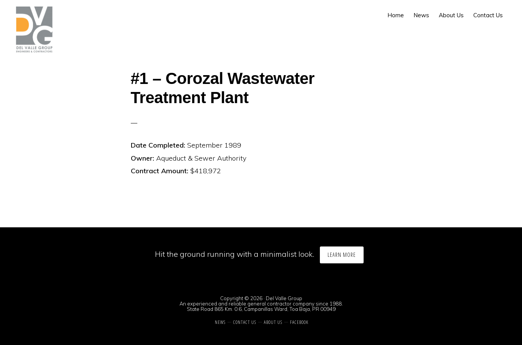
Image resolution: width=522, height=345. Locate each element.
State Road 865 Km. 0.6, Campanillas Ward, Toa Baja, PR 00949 (261, 309)
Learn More (342, 254)
